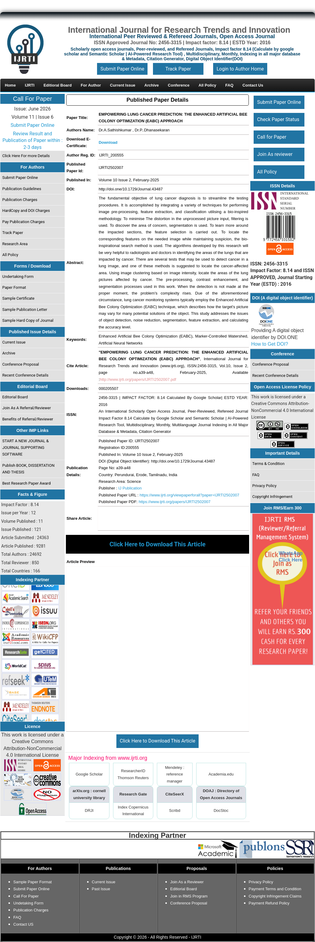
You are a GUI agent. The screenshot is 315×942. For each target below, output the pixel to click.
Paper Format (14, 287)
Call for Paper (272, 137)
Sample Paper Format (32, 882)
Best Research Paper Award (26, 483)
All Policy (10, 254)
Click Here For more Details (26, 155)
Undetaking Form (28, 903)
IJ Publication (129, 488)
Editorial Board (15, 397)
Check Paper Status (278, 119)
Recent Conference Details (25, 375)
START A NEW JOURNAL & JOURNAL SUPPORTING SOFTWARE (25, 448)
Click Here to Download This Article (157, 741)
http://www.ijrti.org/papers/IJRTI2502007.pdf (138, 379)
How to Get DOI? (269, 344)
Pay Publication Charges (23, 221)
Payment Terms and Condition (275, 889)
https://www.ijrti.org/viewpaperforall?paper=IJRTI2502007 (189, 495)
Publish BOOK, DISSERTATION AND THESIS (28, 468)
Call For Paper (32, 98)
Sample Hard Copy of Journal (28, 320)
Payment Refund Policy (269, 903)
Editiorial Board (183, 889)
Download (108, 142)
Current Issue (14, 342)
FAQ (255, 475)
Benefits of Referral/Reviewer (27, 419)
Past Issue (101, 889)
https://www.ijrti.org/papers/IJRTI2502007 (175, 501)
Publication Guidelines (21, 188)
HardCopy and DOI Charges (26, 210)
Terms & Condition (268, 463)
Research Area (15, 244)
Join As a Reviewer (187, 882)
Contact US (23, 924)
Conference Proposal (20, 364)
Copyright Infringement (272, 496)
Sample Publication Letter (24, 309)
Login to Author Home (240, 69)
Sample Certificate (18, 298)
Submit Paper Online (122, 69)
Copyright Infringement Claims (275, 896)
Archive (8, 353)
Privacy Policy (264, 485)
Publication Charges (19, 199)
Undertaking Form (18, 276)
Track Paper (178, 69)
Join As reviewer (275, 154)
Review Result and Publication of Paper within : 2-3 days (32, 140)
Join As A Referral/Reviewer (26, 408)
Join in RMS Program (189, 896)
